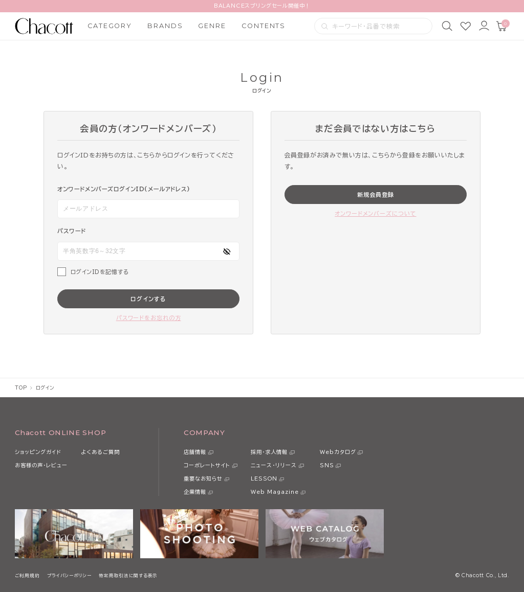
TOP (21, 387)
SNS (327, 465)
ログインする (148, 299)
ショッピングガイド (38, 451)
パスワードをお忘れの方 (148, 318)
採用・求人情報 (269, 451)
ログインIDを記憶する (100, 272)
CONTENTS (264, 26)
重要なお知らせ (203, 478)
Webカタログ (338, 451)
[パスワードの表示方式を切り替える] (226, 251)
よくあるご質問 (100, 451)
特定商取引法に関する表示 (128, 575)
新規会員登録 (376, 194)
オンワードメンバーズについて (375, 213)
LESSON (264, 478)
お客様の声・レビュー (41, 465)
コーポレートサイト (207, 465)
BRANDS (165, 26)
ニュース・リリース (274, 465)
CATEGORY (110, 26)
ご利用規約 (27, 575)
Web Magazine (275, 491)
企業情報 (195, 491)
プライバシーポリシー (69, 575)
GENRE (212, 26)
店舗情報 (195, 451)
